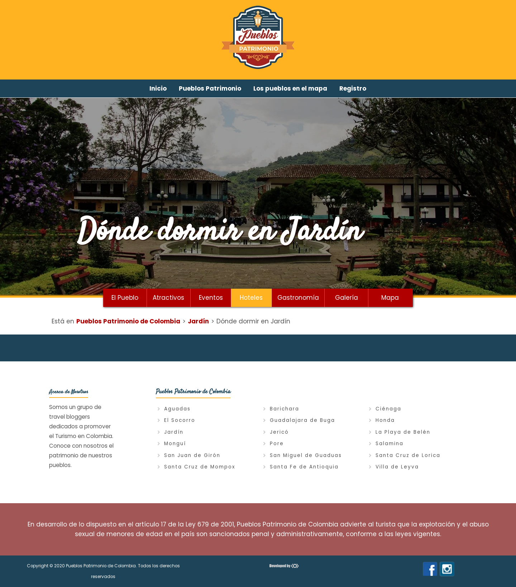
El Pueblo (124, 297)
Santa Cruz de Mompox (199, 466)
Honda (385, 420)
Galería (346, 297)
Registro (352, 88)
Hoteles (251, 297)
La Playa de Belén (403, 432)
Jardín (173, 432)
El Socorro (179, 420)
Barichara (284, 408)
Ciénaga (388, 408)
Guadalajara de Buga (302, 420)
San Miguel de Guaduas (306, 455)
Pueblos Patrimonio (210, 88)
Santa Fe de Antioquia (304, 466)
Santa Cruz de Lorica (408, 455)
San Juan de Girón (192, 455)
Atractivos (168, 297)
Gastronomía (298, 297)
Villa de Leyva (397, 466)
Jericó (279, 432)
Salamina (389, 443)
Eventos (211, 297)
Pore (277, 443)
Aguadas (177, 408)
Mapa (390, 297)
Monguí (175, 443)
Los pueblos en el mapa (290, 88)
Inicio (158, 88)
